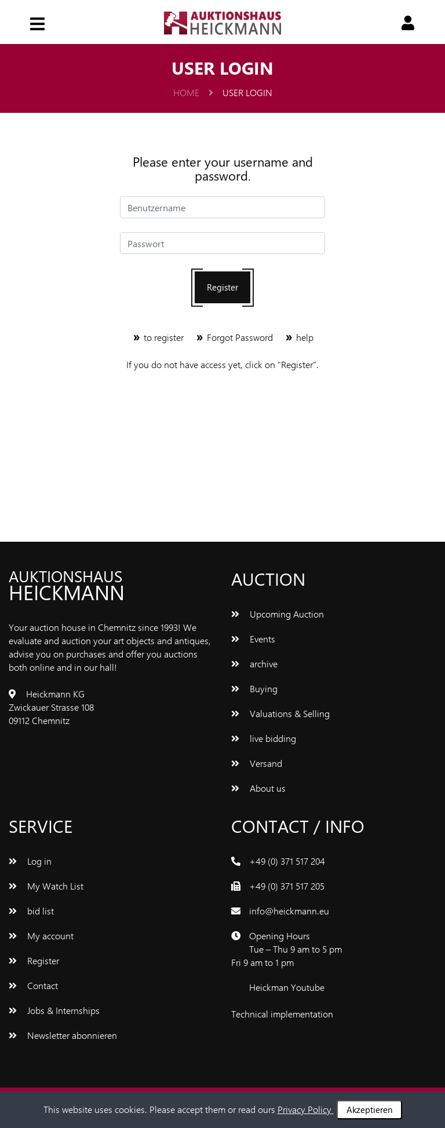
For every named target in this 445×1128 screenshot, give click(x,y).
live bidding (263, 738)
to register (159, 337)
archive (254, 663)
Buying (254, 688)
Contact (33, 985)
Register (222, 287)
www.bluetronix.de (372, 1014)
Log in (30, 861)
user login (247, 92)
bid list (31, 911)
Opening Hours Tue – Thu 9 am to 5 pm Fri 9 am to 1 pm (286, 948)
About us (258, 788)
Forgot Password (235, 337)
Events (253, 639)
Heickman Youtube (286, 987)
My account (41, 935)
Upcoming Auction (277, 614)
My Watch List (46, 886)
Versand (256, 763)
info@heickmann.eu (289, 911)
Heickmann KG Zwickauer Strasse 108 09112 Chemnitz (51, 707)
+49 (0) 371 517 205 (286, 886)
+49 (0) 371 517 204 (287, 861)
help (298, 337)
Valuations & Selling (280, 713)
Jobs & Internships (54, 1010)
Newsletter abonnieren (63, 1035)
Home (193, 92)
